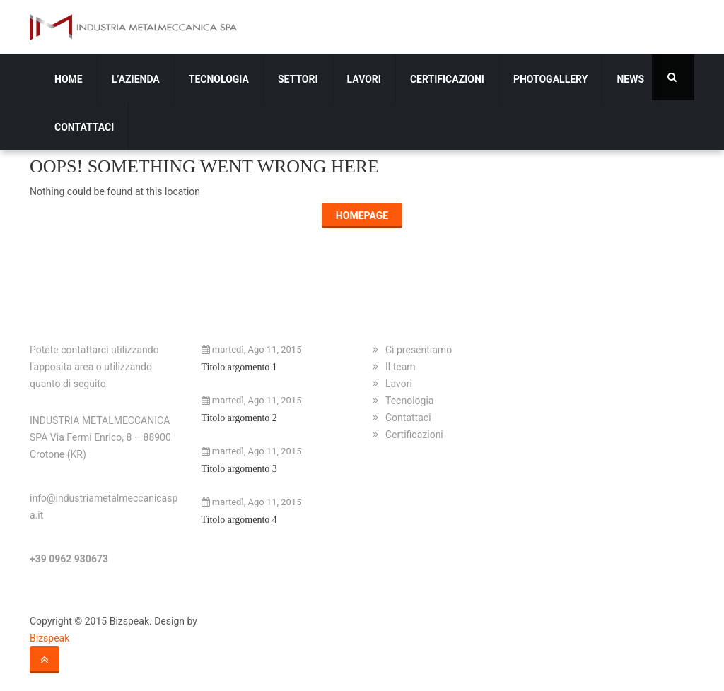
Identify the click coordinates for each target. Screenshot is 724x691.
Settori (298, 79)
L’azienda (136, 79)
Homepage (362, 215)
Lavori (364, 79)
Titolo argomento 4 (239, 519)
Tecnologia (219, 79)
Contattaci (84, 127)
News (630, 79)
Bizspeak (49, 638)
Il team (400, 366)
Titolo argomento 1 (239, 367)
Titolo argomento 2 (239, 418)
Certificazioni (447, 79)
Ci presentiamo (418, 349)
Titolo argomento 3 (239, 468)
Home (68, 79)
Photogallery (550, 79)
